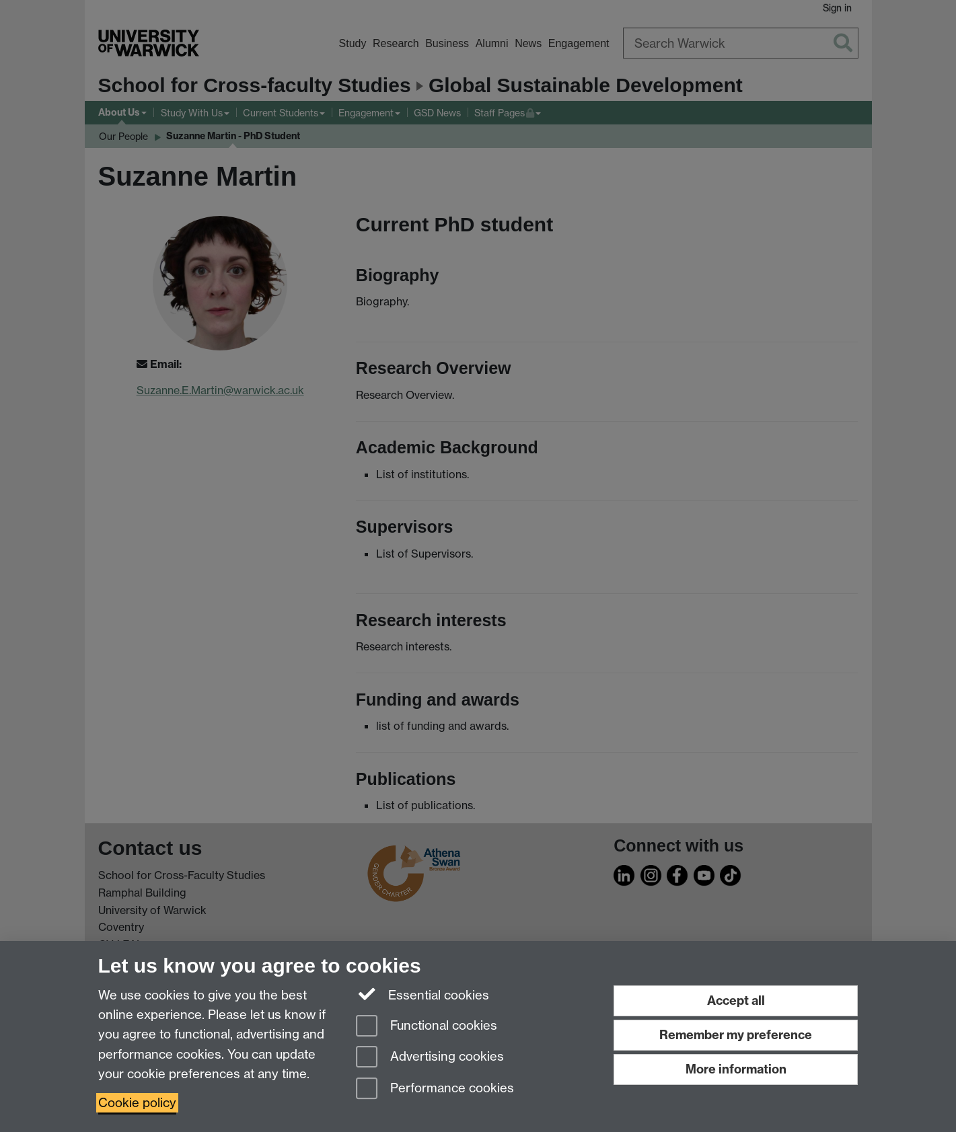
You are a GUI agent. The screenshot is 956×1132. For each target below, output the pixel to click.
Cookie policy (137, 1102)
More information (736, 1069)
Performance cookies (435, 1089)
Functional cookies (426, 1026)
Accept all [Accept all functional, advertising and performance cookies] (736, 1000)
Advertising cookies (430, 1057)
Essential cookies (423, 994)
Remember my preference (735, 1035)
